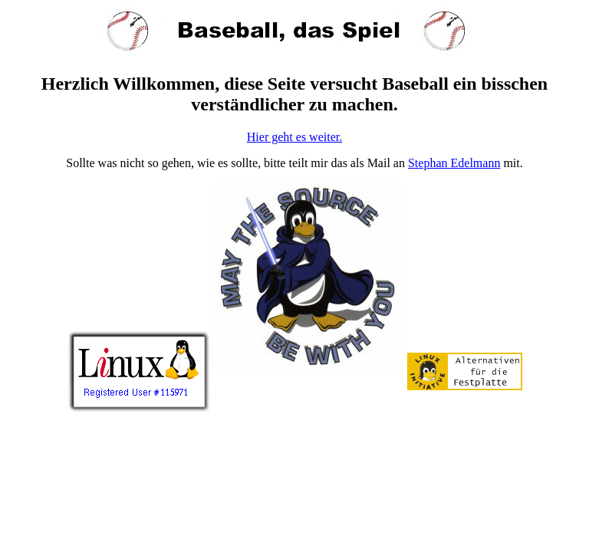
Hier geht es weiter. (294, 136)
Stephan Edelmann (454, 162)
